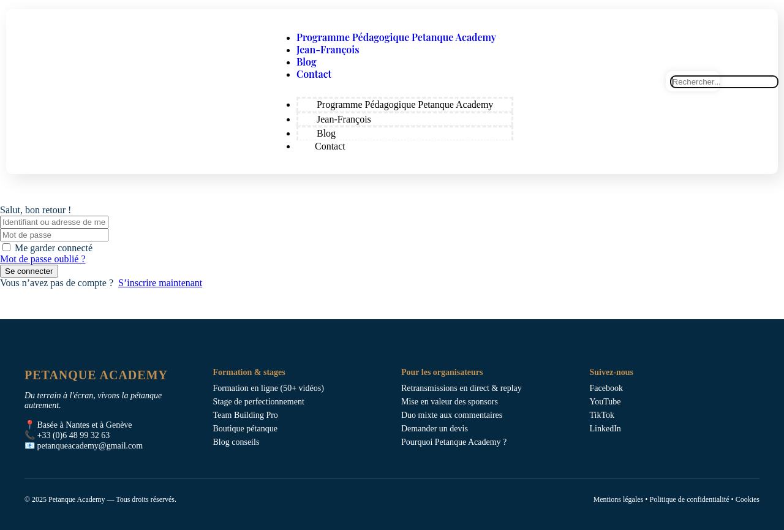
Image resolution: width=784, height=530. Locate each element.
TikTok (602, 415)
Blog (306, 61)
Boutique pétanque (245, 428)
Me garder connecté (53, 248)
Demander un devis (434, 428)
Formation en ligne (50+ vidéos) (268, 388)
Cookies (748, 499)
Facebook (606, 388)
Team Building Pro (245, 415)
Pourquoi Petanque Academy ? (454, 442)
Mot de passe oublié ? (43, 259)
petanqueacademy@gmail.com (90, 445)
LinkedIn (605, 428)
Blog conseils (236, 442)
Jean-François (328, 49)
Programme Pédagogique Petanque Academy (396, 37)
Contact (313, 73)
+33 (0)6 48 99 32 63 (73, 435)
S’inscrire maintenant (160, 283)
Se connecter (29, 271)
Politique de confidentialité (689, 499)
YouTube (605, 401)
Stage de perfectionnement (258, 401)
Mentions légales (619, 499)
